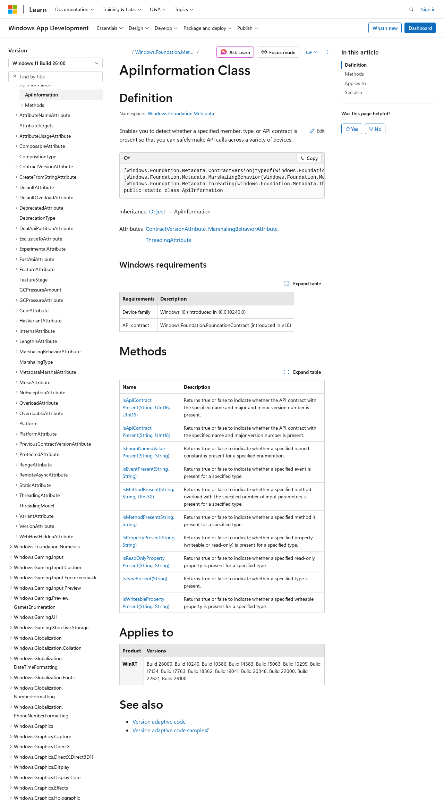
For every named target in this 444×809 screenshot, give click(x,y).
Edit (317, 130)
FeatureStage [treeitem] (33, 279)
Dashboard (420, 28)
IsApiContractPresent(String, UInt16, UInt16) (146, 407)
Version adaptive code (159, 721)
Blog (94, 787)
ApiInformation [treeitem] (41, 94)
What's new (385, 28)
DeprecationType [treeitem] (37, 217)
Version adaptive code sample (168, 730)
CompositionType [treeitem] (37, 156)
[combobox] (55, 63)
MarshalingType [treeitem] (36, 362)
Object (157, 211)
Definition (356, 64)
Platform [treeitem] (28, 423)
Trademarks (220, 787)
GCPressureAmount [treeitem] (40, 289)
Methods (354, 73)
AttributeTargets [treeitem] (36, 125)
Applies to (355, 83)
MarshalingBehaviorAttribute (243, 228)
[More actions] (328, 52)
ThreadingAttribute (168, 239)
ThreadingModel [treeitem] (36, 505)
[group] (222, 181)
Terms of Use (186, 787)
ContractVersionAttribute (176, 228)
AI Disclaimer (22, 787)
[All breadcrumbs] (125, 52)
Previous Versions (63, 787)
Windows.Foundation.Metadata (165, 52)
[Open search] (411, 9)
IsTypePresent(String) (144, 578)
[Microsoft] (12, 9)
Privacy (151, 787)
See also (353, 92)
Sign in (428, 9)
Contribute (124, 787)
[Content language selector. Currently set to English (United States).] (40, 771)
